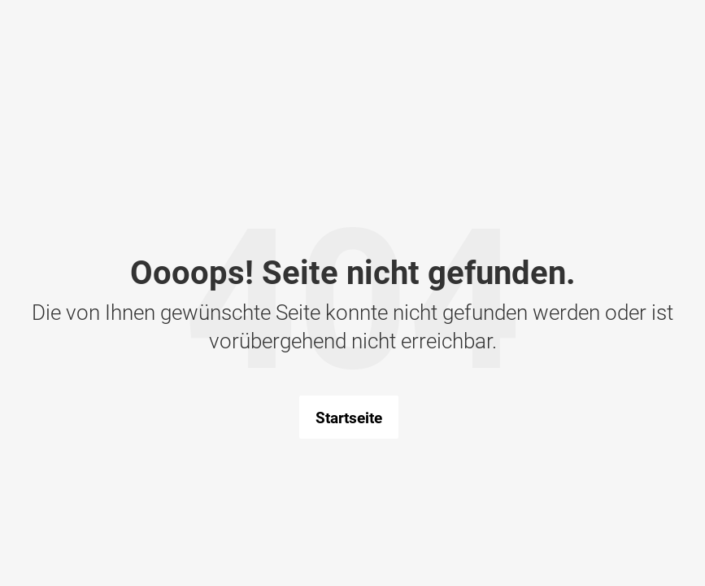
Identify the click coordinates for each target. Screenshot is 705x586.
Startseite (349, 417)
